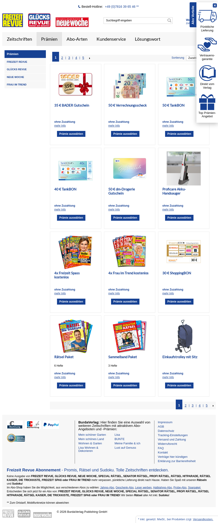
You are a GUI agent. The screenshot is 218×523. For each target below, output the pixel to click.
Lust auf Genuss (125, 447)
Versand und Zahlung (172, 439)
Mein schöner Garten (92, 434)
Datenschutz (166, 431)
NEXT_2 (89, 58)
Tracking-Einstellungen (173, 435)
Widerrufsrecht (167, 443)
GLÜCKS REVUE (17, 69)
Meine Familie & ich (127, 443)
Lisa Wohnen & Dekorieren (88, 449)
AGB (161, 426)
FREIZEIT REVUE (17, 61)
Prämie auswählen (71, 133)
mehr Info (60, 125)
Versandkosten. (203, 519)
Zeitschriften (19, 39)
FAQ (161, 448)
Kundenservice (111, 39)
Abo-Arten (77, 39)
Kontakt (163, 452)
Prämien (49, 39)
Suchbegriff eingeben (119, 20)
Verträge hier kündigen (173, 456)
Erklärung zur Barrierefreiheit (177, 461)
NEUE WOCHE (15, 77)
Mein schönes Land (91, 439)
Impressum (165, 422)
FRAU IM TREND (17, 84)
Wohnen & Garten (90, 443)
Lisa (117, 434)
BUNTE (120, 439)
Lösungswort (147, 39)
